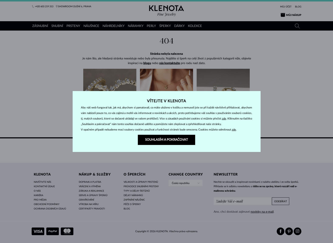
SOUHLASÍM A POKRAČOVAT (166, 139)
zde (224, 118)
